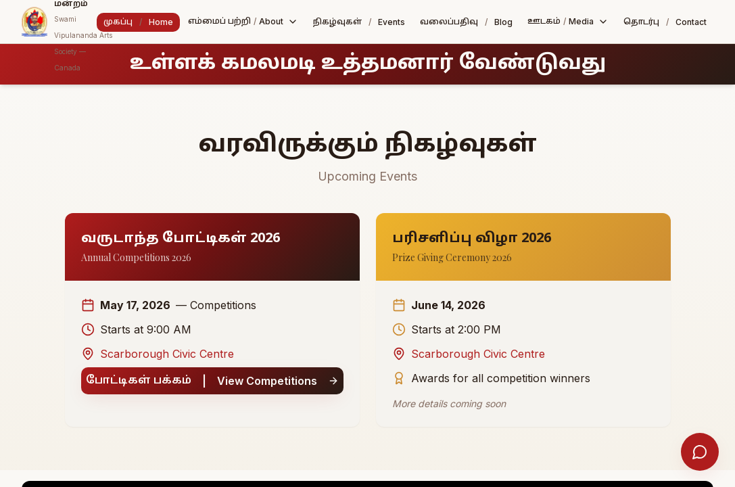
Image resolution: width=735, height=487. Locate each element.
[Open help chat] (700, 452)
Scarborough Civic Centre (157, 354)
